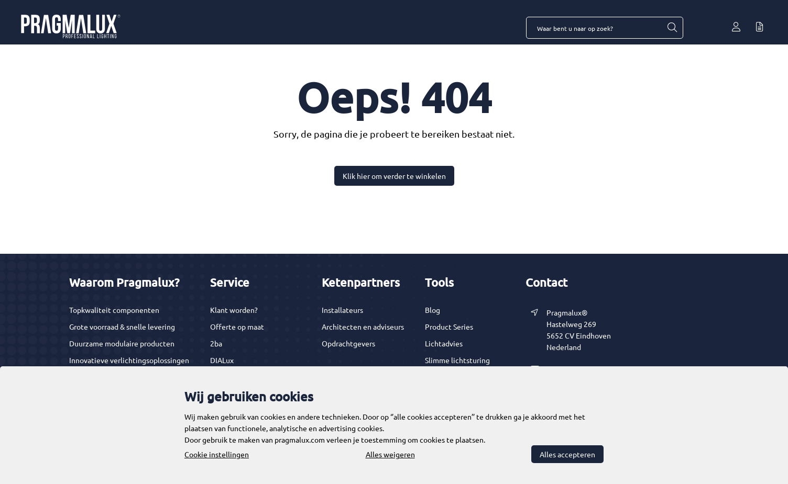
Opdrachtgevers (348, 343)
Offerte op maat (237, 326)
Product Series (449, 326)
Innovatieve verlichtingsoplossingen (129, 360)
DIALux (222, 360)
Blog (432, 309)
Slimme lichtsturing (457, 360)
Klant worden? (234, 309)
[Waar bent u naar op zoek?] (671, 27)
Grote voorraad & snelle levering (122, 326)
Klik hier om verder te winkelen (394, 176)
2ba (216, 343)
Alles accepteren (567, 454)
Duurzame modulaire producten (121, 343)
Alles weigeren (390, 454)
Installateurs (342, 309)
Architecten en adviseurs (363, 326)
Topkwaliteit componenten (114, 309)
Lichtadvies (444, 343)
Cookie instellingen (216, 454)
